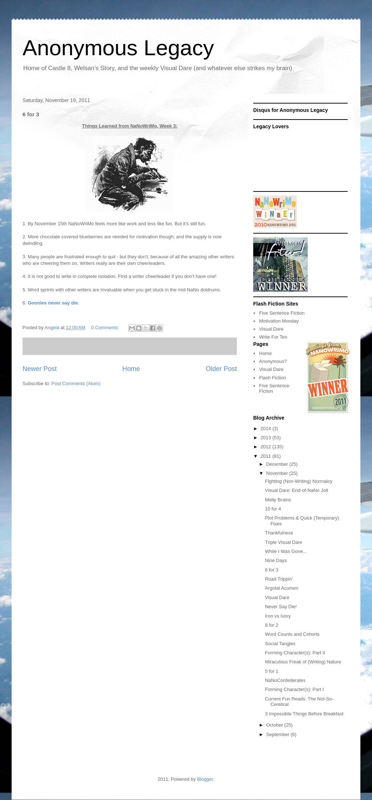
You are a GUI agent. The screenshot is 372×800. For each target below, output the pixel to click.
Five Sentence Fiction (281, 313)
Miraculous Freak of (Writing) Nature (303, 661)
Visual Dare (271, 329)
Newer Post (40, 368)
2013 (266, 437)
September (278, 734)
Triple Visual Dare (283, 542)
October (275, 725)
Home (131, 368)
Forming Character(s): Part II (295, 652)
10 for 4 (273, 509)
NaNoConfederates (285, 680)
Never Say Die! (280, 606)
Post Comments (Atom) (76, 383)
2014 (266, 428)
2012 (266, 446)
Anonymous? (273, 361)
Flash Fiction (272, 377)
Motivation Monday (279, 321)
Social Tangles (280, 643)
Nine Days (276, 560)
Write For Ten (273, 337)
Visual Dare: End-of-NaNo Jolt (296, 490)
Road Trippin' (278, 579)
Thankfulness (279, 533)
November (278, 473)
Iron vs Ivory (278, 616)
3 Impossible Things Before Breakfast (304, 713)
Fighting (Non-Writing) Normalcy (298, 481)
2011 (266, 456)
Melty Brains (278, 499)
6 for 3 (271, 570)
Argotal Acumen (281, 588)
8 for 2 (271, 625)
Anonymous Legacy (118, 48)
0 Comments (104, 327)
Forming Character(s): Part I (294, 689)
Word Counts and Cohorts (292, 634)
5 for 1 (271, 671)
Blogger (205, 779)
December (278, 464)
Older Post (221, 368)
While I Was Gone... (286, 551)
